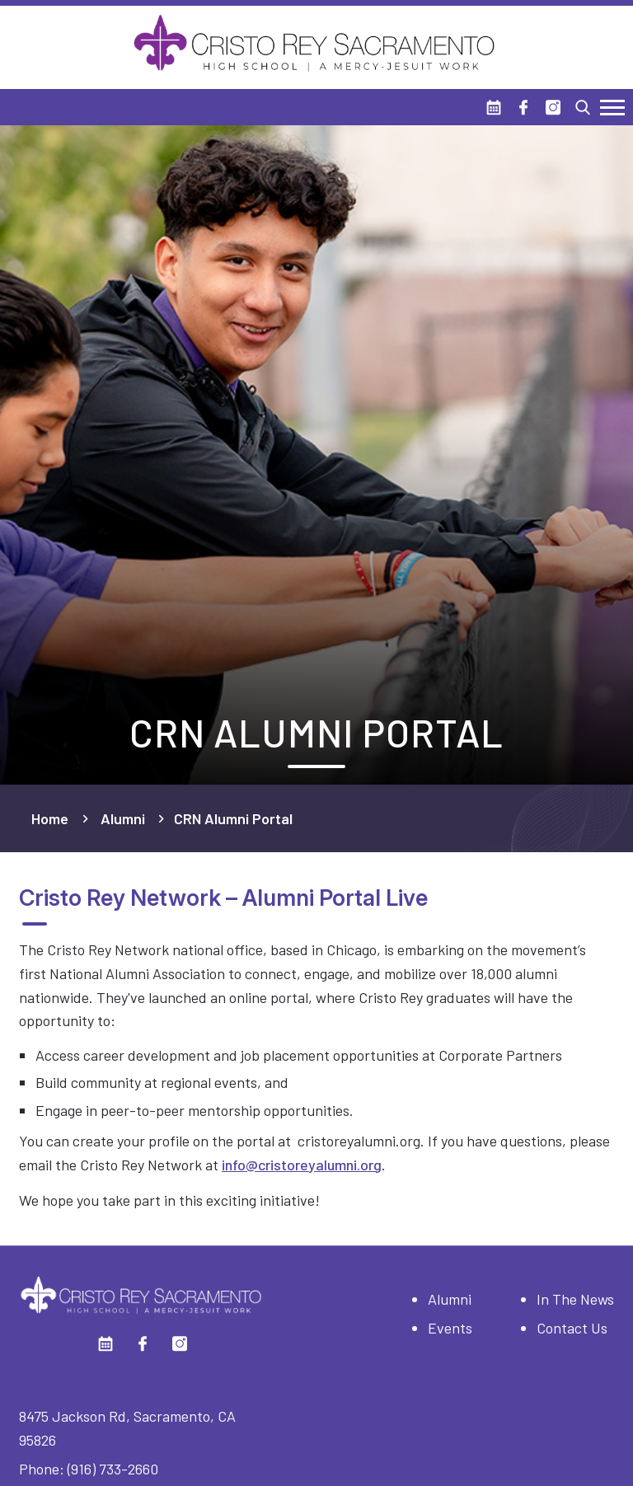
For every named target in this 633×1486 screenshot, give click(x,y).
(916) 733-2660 (113, 1469)
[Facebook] (523, 107)
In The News (575, 1299)
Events (450, 1328)
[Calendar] (494, 107)
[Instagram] (553, 107)
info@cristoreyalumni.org (302, 1165)
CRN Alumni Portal (233, 818)
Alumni (123, 818)
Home (49, 818)
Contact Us (572, 1328)
